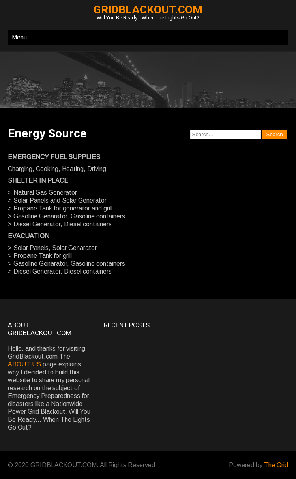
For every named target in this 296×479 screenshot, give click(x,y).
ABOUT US (24, 364)
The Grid (276, 465)
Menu (19, 37)
